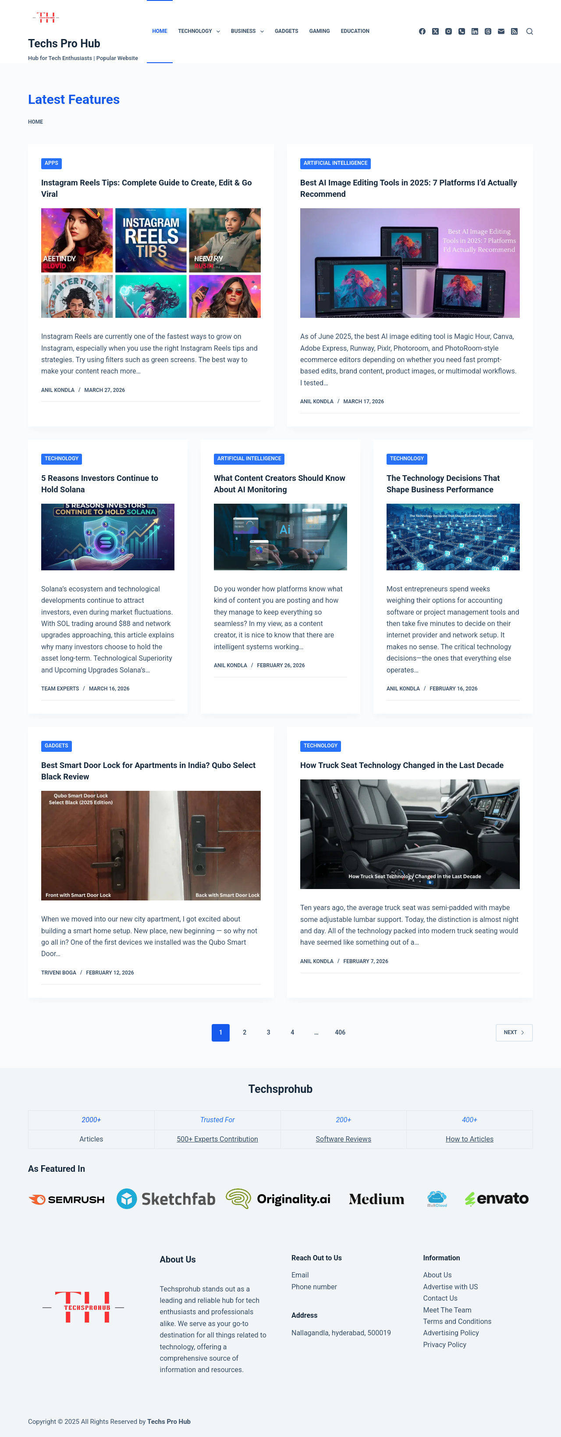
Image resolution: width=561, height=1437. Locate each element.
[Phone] (461, 31)
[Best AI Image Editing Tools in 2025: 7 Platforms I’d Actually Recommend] (410, 263)
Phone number (314, 1287)
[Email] (501, 31)
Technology (201, 31)
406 (340, 1032)
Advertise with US (450, 1287)
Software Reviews (344, 1139)
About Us (437, 1275)
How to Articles (470, 1139)
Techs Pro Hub (64, 43)
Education (355, 31)
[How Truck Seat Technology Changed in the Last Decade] (410, 846)
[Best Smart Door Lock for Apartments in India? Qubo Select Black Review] (151, 846)
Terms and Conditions (457, 1321)
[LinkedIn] (475, 31)
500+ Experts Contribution (217, 1139)
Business (249, 31)
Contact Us (440, 1298)
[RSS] (514, 31)
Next (514, 1032)
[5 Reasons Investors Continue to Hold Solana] (107, 537)
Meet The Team (447, 1310)
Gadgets (286, 31)
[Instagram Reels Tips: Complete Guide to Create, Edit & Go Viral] (151, 263)
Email (300, 1275)
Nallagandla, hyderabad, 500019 (341, 1333)
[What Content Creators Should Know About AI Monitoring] (280, 537)
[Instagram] (448, 31)
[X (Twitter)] (435, 31)
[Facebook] (422, 31)
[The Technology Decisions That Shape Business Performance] (453, 537)
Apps (51, 163)
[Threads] (488, 31)
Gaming (319, 31)
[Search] (529, 31)
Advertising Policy (451, 1333)
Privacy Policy (445, 1345)
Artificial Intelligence (335, 163)
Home (159, 31)
